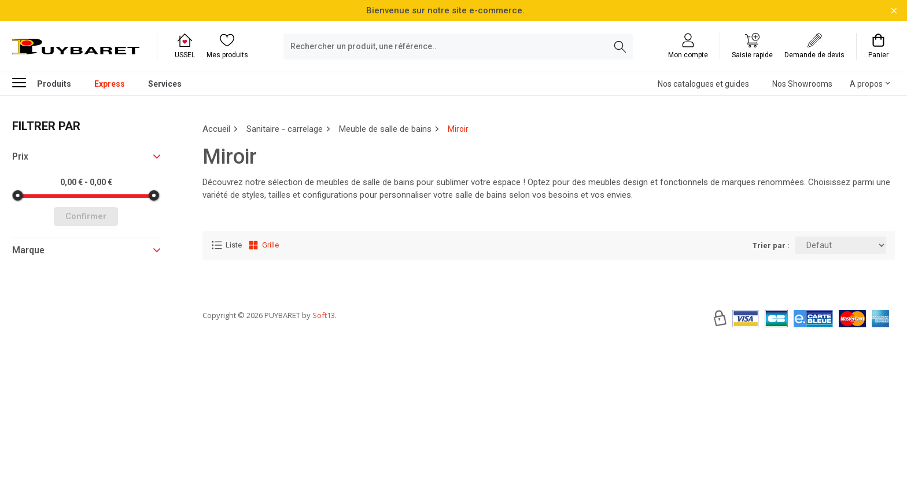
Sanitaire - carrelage (284, 129)
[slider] (18, 195)
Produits (41, 82)
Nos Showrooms (802, 83)
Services (165, 83)
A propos (866, 83)
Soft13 (323, 350)
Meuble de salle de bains (385, 129)
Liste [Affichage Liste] (226, 245)
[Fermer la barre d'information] (894, 10)
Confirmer (85, 216)
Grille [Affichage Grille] (263, 245)
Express (109, 83)
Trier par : (771, 245)
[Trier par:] (840, 245)
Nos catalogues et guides (703, 83)
